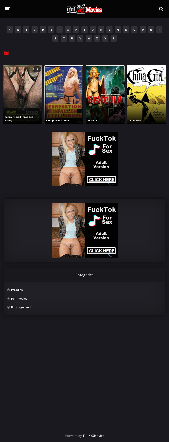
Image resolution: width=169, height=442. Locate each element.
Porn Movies (19, 299)
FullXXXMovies (93, 435)
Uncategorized (21, 307)
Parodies (17, 290)
